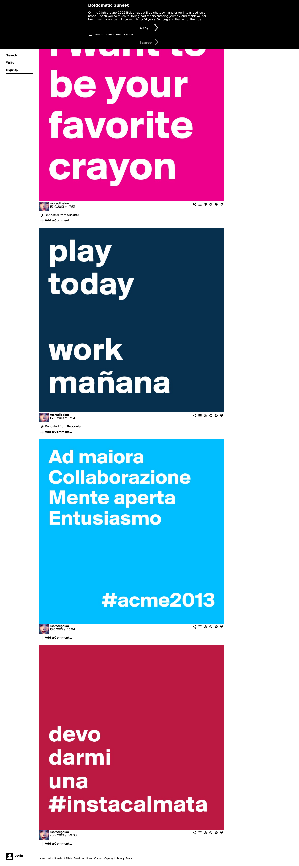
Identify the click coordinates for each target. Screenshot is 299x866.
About (42, 858)
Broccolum (75, 426)
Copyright (109, 858)
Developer (79, 858)
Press (89, 858)
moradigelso (59, 203)
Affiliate (68, 858)
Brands (58, 858)
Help (50, 858)
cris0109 (74, 215)
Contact (98, 858)
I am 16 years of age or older (113, 34)
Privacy (120, 858)
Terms (129, 858)
